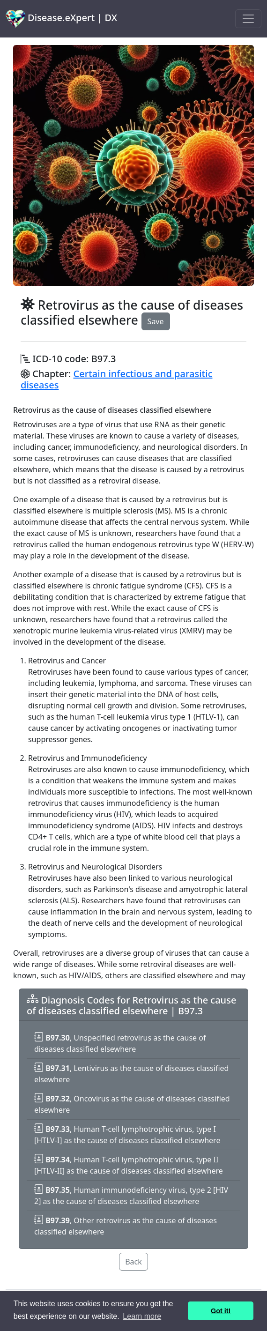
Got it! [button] (220, 1311)
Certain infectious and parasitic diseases (116, 379)
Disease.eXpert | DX (61, 19)
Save (156, 321)
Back (133, 1262)
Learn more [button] (142, 1316)
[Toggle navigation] (248, 18)
